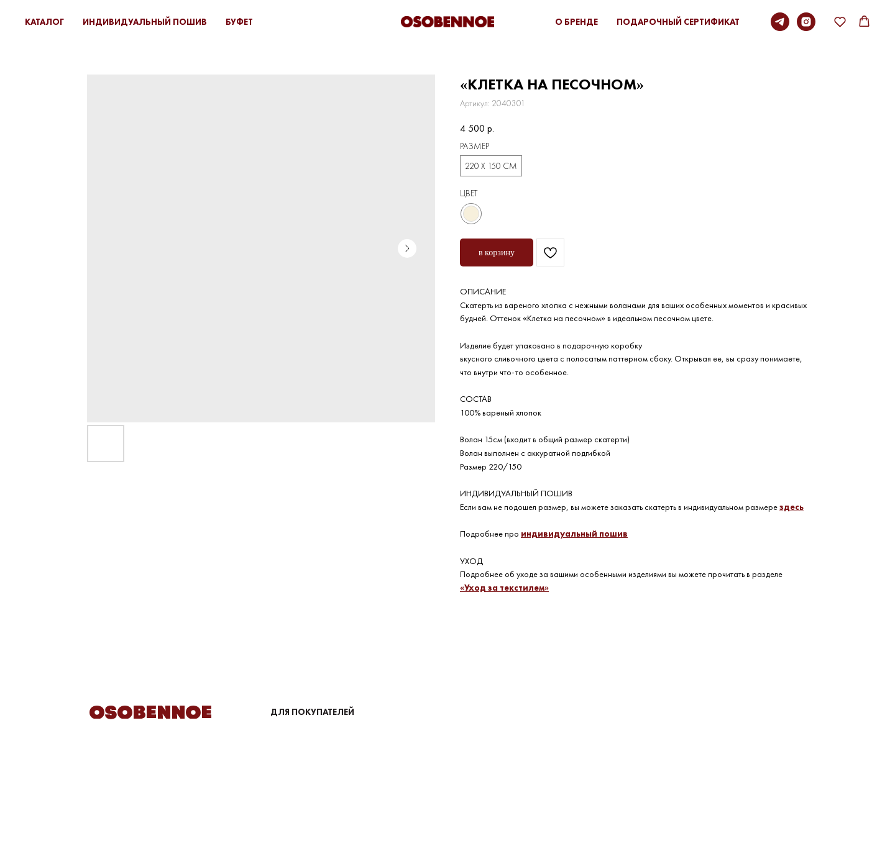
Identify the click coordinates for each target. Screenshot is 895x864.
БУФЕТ (239, 21)
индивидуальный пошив (574, 533)
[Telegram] (780, 21)
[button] (840, 21)
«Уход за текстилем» (504, 587)
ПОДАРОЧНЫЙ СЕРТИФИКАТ (678, 21)
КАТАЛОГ (44, 21)
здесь (791, 506)
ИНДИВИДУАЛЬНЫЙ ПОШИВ (145, 21)
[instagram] (806, 21)
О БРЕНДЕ (576, 21)
